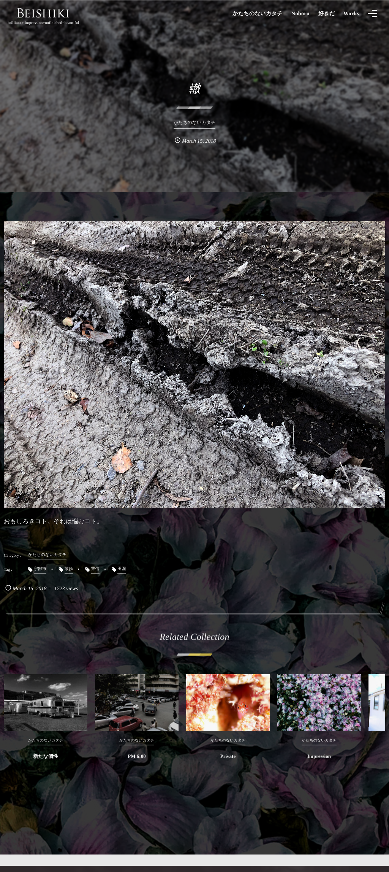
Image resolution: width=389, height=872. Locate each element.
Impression (319, 762)
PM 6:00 (136, 762)
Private (228, 762)
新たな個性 (45, 762)
